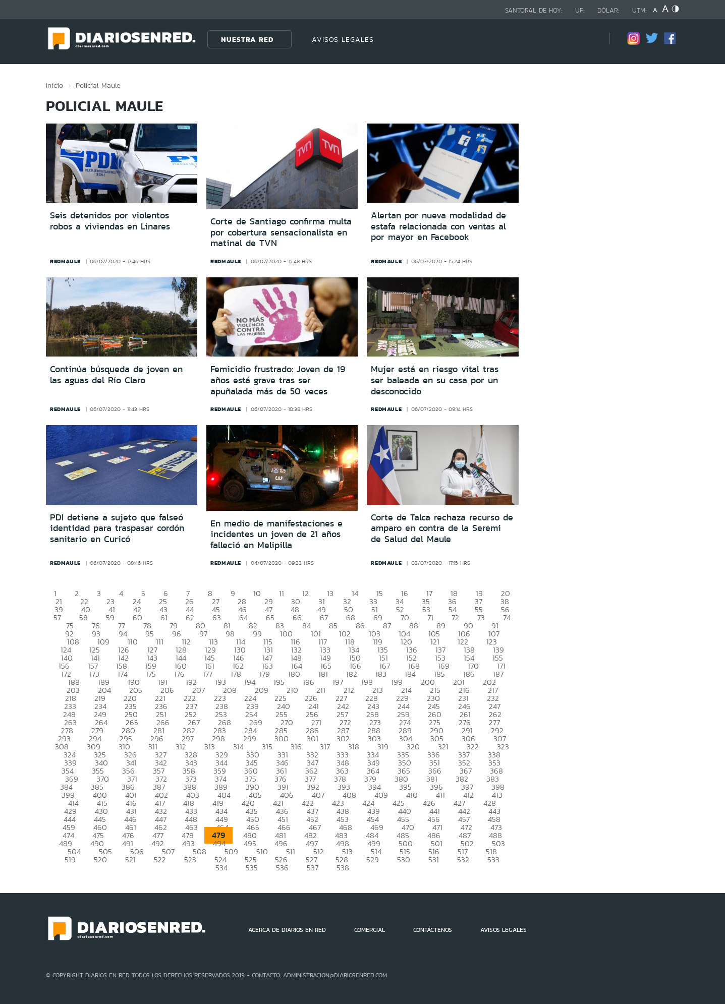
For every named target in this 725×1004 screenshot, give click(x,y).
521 (130, 859)
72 (455, 617)
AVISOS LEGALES (343, 39)
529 (372, 859)
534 (221, 867)
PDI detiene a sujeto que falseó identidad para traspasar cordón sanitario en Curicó (117, 528)
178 (236, 674)
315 (267, 746)
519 (70, 859)
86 (360, 625)
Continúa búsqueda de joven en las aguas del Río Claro (116, 375)
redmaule (65, 261)
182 (351, 674)
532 (463, 859)
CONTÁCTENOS (432, 929)
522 (160, 859)
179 (264, 674)
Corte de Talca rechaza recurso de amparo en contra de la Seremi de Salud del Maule (442, 528)
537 (312, 867)
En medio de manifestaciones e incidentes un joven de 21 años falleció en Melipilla (276, 534)
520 (100, 859)
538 (343, 867)
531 (433, 859)
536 (282, 867)
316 (296, 746)
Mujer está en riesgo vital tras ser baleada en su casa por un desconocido (434, 380)
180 (294, 674)
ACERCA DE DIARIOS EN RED (287, 929)
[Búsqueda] (586, 39)
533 (493, 859)
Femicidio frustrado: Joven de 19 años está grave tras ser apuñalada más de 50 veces (277, 380)
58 (83, 617)
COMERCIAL (369, 929)
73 (481, 617)
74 (507, 617)
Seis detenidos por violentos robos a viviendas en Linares (110, 221)
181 (323, 674)
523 (190, 859)
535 (252, 867)
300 (281, 738)
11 (281, 593)
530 (403, 859)
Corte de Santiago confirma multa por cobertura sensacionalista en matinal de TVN (281, 232)
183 (380, 674)
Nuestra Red (247, 39)
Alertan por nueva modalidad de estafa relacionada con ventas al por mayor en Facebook (438, 226)
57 (57, 617)
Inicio (54, 85)
